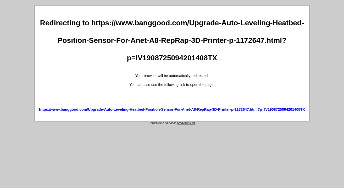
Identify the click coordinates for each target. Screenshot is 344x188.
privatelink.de (186, 123)
